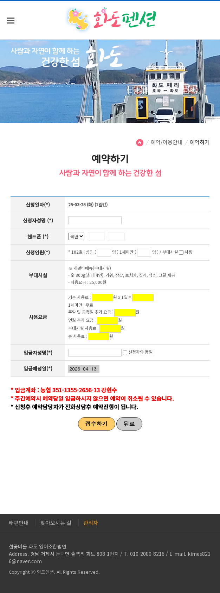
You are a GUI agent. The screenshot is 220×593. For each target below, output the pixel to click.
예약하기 (199, 142)
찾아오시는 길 (55, 522)
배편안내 (18, 522)
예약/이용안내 (166, 142)
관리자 (90, 522)
